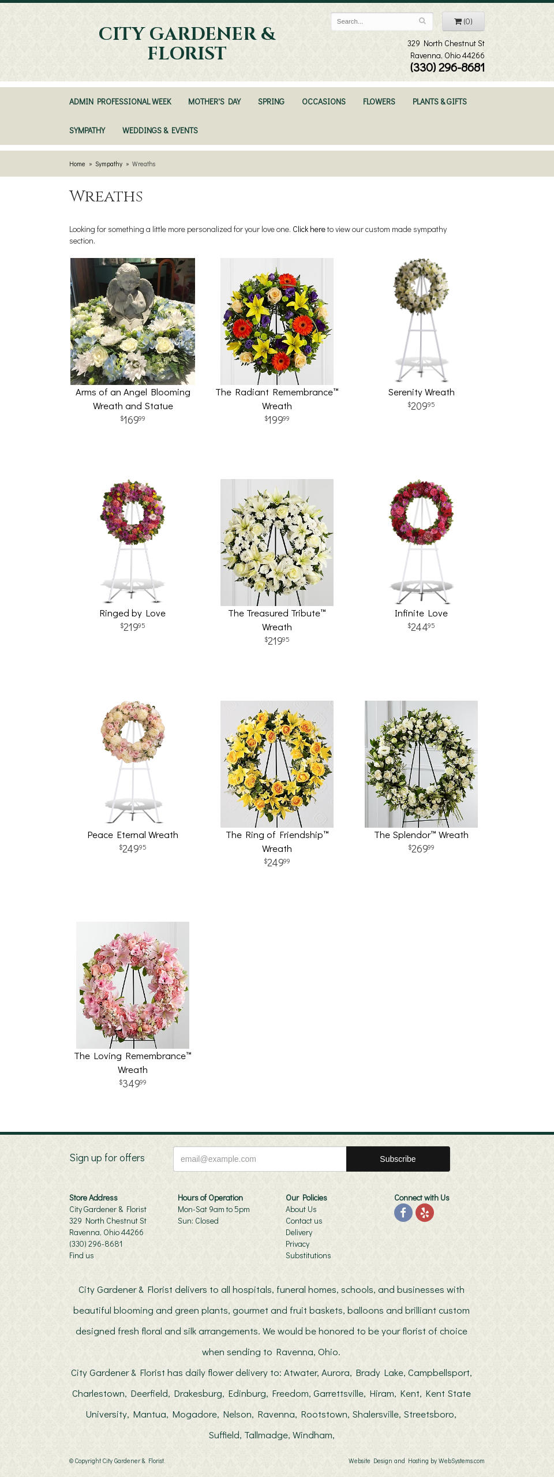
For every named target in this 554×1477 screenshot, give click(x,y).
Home (77, 163)
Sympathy (87, 130)
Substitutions (308, 1255)
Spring (271, 101)
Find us (81, 1255)
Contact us (304, 1220)
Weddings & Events (160, 130)
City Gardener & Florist (187, 44)
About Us (301, 1208)
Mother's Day (214, 101)
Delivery (299, 1232)
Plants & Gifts (440, 101)
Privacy (297, 1243)
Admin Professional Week (120, 101)
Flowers (379, 101)
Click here (309, 228)
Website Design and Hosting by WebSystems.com (417, 1460)
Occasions (324, 101)
